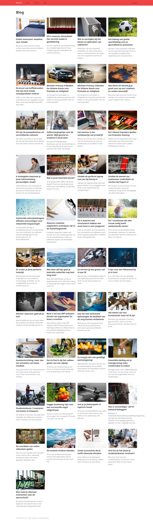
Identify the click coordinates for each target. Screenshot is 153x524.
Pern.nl (19, 3)
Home (27, 3)
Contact (134, 3)
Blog (45, 3)
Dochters (36, 3)
